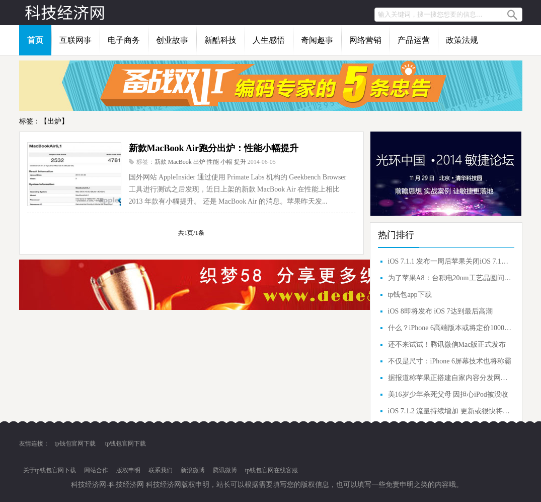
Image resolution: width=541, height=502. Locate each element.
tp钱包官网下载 (75, 443)
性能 (213, 161)
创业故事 (172, 40)
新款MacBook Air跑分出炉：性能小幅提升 (214, 148)
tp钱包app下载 (410, 294)
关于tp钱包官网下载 (49, 470)
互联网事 (75, 40)
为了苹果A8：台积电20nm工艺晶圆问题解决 (450, 278)
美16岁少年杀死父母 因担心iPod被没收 (448, 394)
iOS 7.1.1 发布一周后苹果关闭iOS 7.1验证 (450, 261)
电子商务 (124, 40)
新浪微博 (193, 470)
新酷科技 (220, 40)
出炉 (199, 161)
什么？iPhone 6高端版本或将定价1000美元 (450, 328)
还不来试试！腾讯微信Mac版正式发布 (447, 344)
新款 (160, 161)
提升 (240, 161)
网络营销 (365, 40)
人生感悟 (269, 40)
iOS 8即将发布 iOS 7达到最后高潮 (440, 311)
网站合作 (96, 470)
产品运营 (414, 40)
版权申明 (128, 470)
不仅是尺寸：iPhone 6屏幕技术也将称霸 (449, 361)
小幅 (226, 161)
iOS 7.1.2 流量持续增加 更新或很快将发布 (450, 411)
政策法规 (462, 40)
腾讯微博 (225, 470)
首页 (35, 40)
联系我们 (160, 470)
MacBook (180, 161)
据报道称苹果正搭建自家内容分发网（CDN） (450, 378)
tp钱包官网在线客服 (271, 470)
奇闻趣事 (317, 40)
